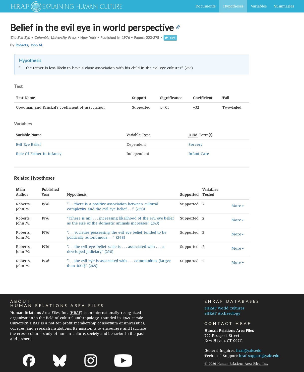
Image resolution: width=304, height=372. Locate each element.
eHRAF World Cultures (224, 308)
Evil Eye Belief (28, 144)
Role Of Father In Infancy (39, 153)
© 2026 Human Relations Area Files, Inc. (236, 364)
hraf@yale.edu (248, 350)
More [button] (238, 206)
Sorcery (195, 144)
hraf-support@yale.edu (259, 356)
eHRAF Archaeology (222, 313)
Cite (170, 38)
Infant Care (198, 153)
